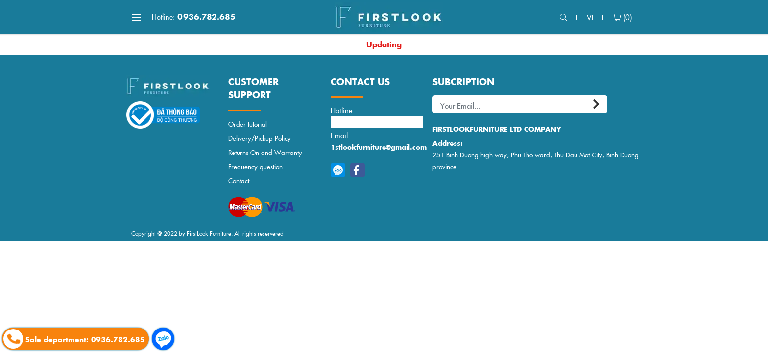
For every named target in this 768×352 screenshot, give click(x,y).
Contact (238, 180)
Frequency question (255, 166)
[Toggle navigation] (136, 17)
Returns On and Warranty (265, 152)
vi (590, 17)
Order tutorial (247, 124)
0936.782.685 (194, 17)
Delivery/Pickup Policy (259, 138)
